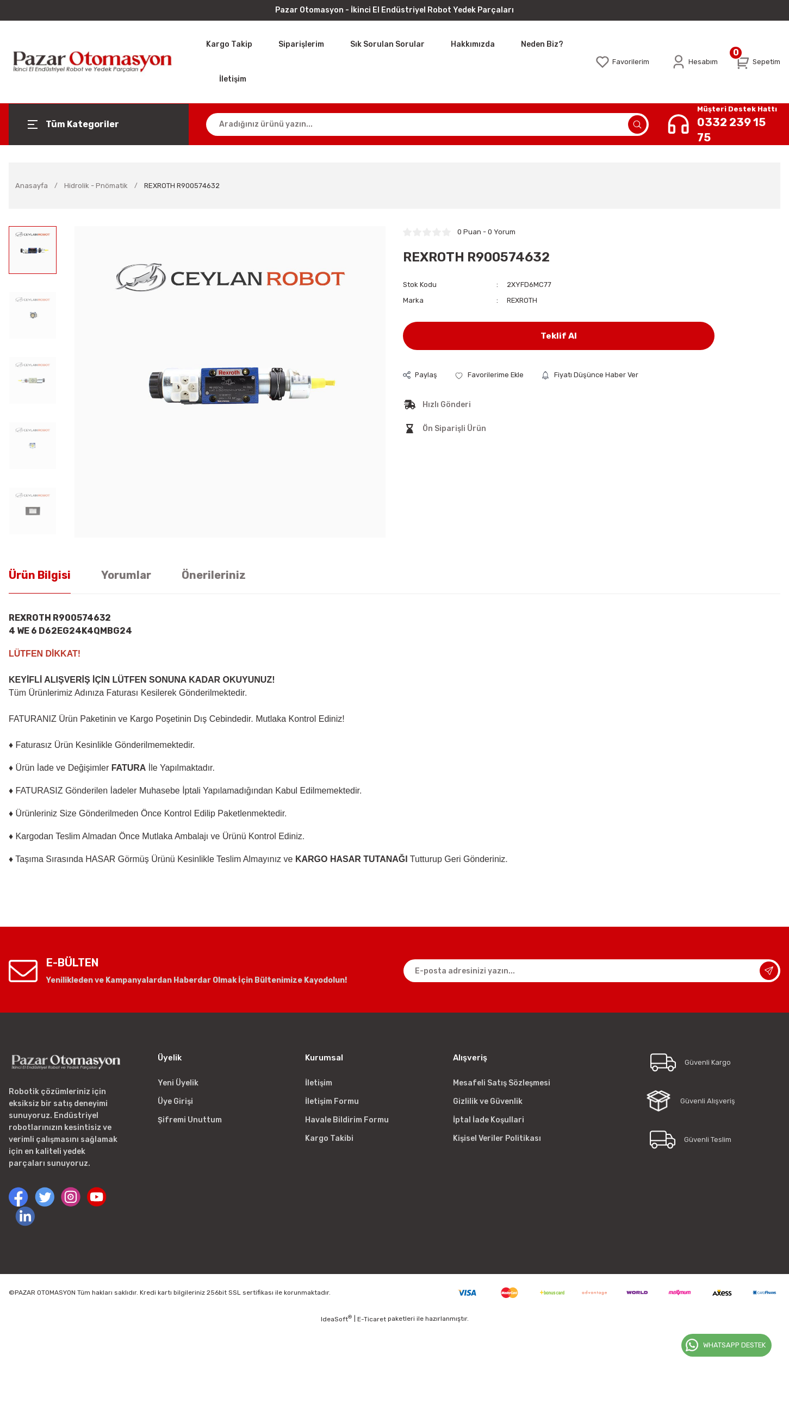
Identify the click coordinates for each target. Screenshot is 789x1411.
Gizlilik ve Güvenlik (488, 1101)
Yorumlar (126, 575)
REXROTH (522, 300)
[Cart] (757, 62)
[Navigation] (99, 124)
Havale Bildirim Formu (347, 1120)
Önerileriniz (214, 575)
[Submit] (769, 971)
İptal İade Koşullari (488, 1120)
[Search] (427, 124)
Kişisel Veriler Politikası (497, 1138)
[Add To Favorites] (490, 374)
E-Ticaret (371, 1319)
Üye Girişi (175, 1101)
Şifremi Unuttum (190, 1120)
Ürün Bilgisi (40, 575)
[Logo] (99, 62)
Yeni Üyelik (178, 1083)
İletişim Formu (332, 1101)
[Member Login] (694, 62)
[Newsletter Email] (592, 970)
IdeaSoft (336, 1318)
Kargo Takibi (329, 1138)
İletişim (318, 1083)
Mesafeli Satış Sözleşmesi (501, 1083)
